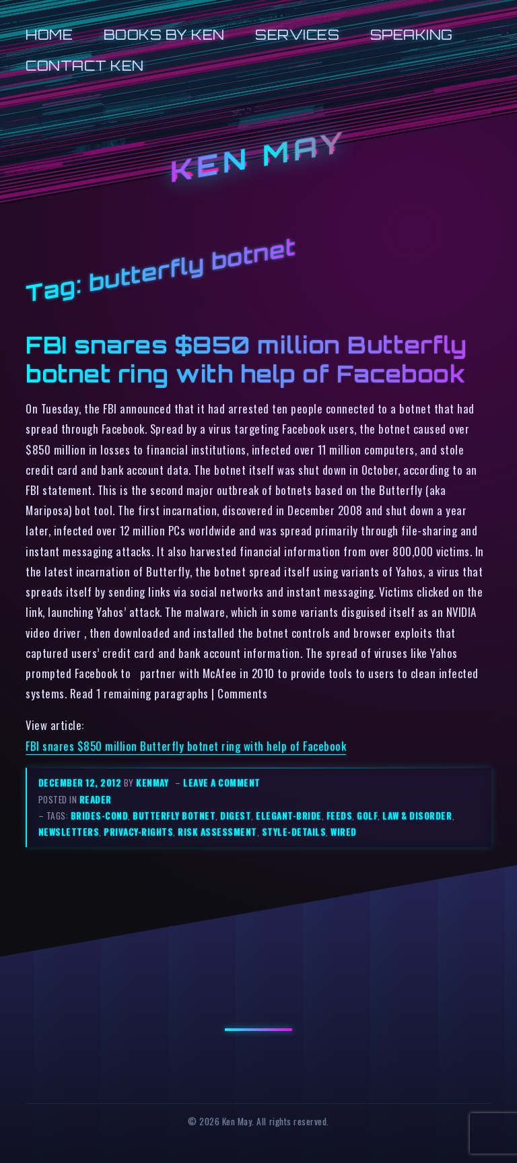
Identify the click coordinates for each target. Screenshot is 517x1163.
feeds (339, 815)
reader (95, 799)
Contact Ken (85, 65)
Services (297, 34)
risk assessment (217, 831)
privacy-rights (138, 831)
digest (235, 815)
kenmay (152, 782)
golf (367, 815)
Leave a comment (222, 782)
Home (49, 34)
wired (344, 831)
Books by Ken (164, 34)
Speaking (411, 34)
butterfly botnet (174, 815)
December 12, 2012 (81, 782)
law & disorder (417, 815)
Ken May (258, 157)
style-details (294, 831)
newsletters (69, 831)
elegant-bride (289, 815)
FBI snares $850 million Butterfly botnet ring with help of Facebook (246, 360)
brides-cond (100, 815)
